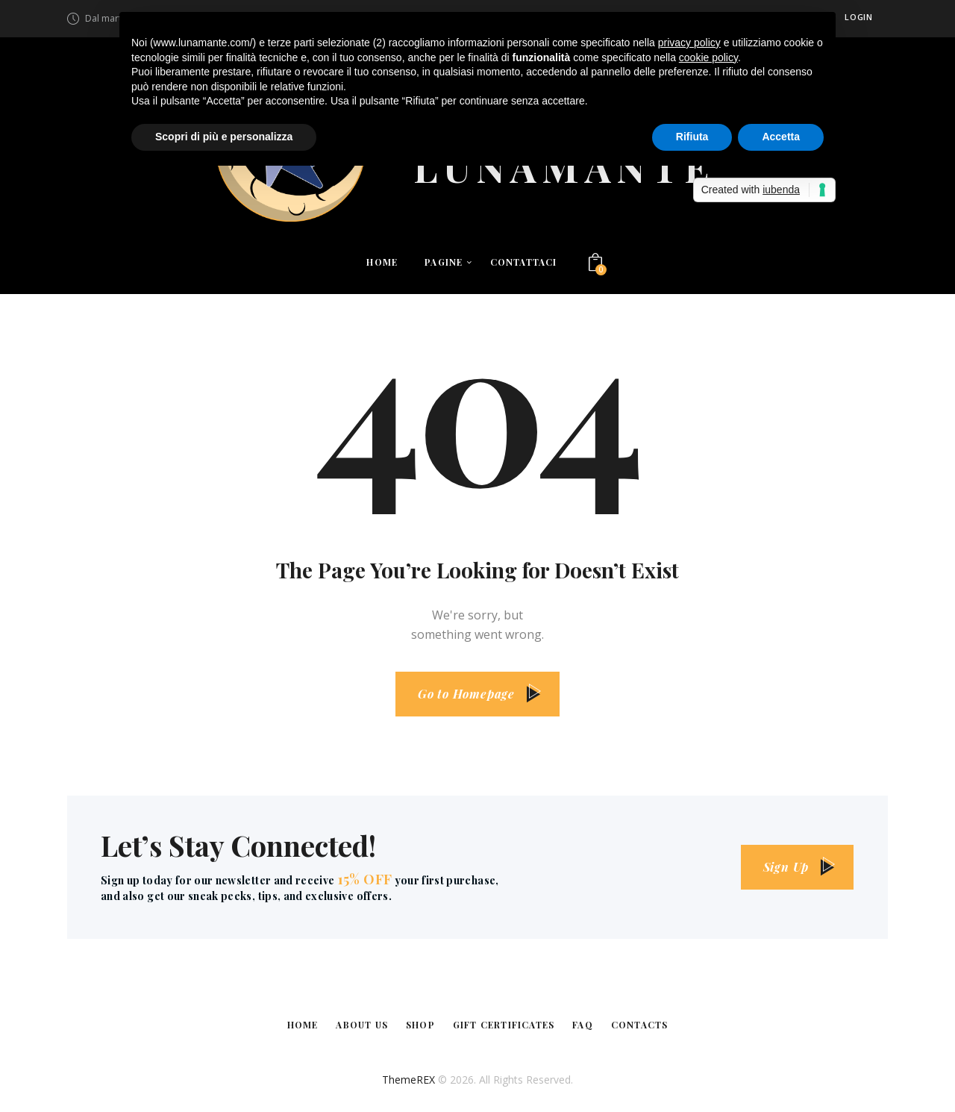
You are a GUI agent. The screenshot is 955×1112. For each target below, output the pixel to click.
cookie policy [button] (708, 57)
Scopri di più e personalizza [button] (223, 137)
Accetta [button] (781, 137)
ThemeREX (408, 1079)
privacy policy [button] (689, 43)
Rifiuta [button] (692, 137)
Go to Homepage (466, 694)
